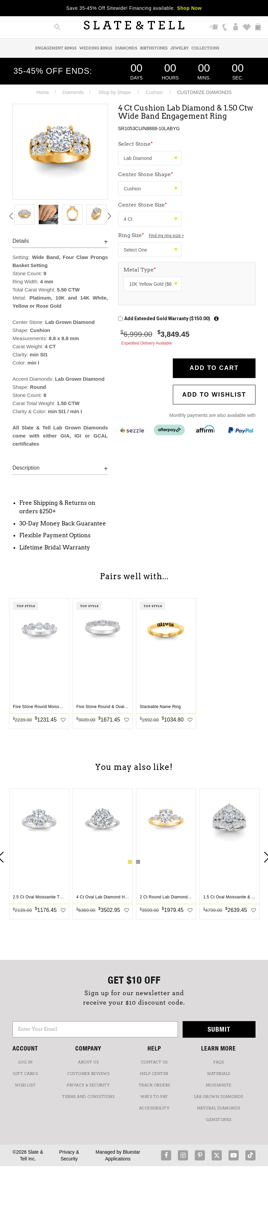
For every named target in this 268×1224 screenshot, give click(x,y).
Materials (218, 1074)
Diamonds (126, 48)
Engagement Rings (56, 48)
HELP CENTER (154, 1074)
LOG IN (25, 1062)
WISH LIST (25, 1085)
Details (20, 241)
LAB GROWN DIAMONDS (218, 1096)
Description (25, 468)
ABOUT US (88, 1062)
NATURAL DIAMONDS (218, 1108)
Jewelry (179, 48)
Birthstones (154, 48)
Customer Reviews (88, 1074)
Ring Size (151, 235)
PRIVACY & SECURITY (88, 1085)
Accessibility (154, 1108)
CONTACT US (154, 1062)
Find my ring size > (166, 235)
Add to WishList (214, 394)
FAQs (218, 1062)
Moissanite (219, 1085)
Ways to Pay (154, 1096)
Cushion (154, 92)
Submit (219, 1029)
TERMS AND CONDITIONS (88, 1096)
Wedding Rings (95, 48)
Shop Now (189, 8)
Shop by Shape (115, 92)
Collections (205, 48)
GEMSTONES (219, 1119)
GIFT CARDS (25, 1074)
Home (42, 92)
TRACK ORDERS (154, 1085)
